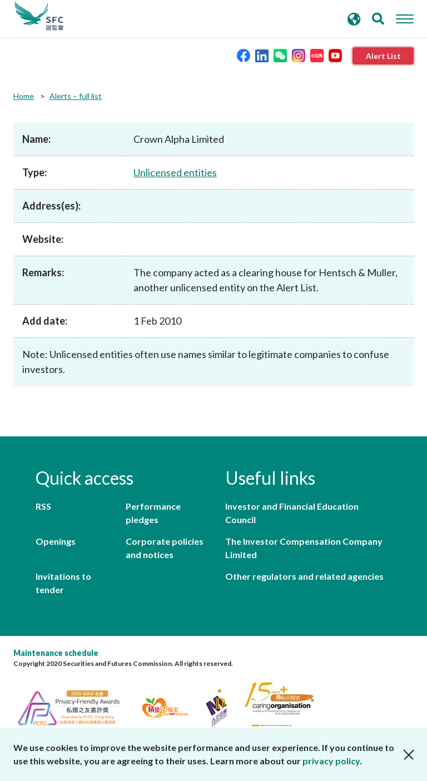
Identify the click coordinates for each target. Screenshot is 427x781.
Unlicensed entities (175, 172)
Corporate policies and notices (164, 548)
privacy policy (331, 760)
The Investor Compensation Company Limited (304, 548)
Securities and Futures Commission (38, 16)
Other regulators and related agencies (304, 576)
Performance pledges (153, 513)
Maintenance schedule (55, 653)
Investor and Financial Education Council (292, 513)
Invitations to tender (63, 583)
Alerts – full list (75, 96)
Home (23, 96)
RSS (43, 506)
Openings (56, 541)
